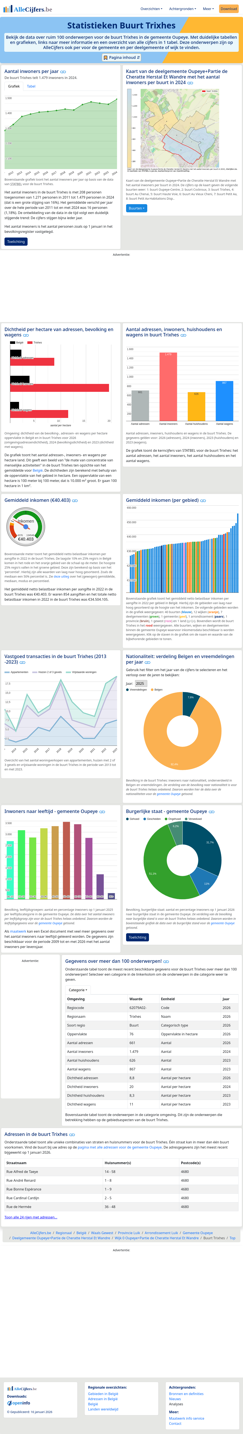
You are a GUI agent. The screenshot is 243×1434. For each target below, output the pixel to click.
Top (232, 1238)
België (38, 470)
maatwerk (18, 931)
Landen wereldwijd (103, 1409)
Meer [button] (207, 8)
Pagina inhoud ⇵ (121, 57)
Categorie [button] (76, 990)
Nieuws (175, 1399)
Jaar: (129, 683)
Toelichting (16, 241)
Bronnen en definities (186, 1393)
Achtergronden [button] (181, 8)
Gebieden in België (103, 1393)
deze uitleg (61, 576)
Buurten (135, 208)
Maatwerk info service (186, 1418)
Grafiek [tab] (14, 86)
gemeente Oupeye (169, 794)
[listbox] (141, 683)
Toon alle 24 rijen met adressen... (30, 1217)
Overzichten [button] (150, 8)
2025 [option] (140, 683)
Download (229, 8)
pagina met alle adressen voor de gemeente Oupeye (120, 1147)
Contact (175, 1423)
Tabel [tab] (31, 86)
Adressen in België (103, 1399)
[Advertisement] (121, 290)
